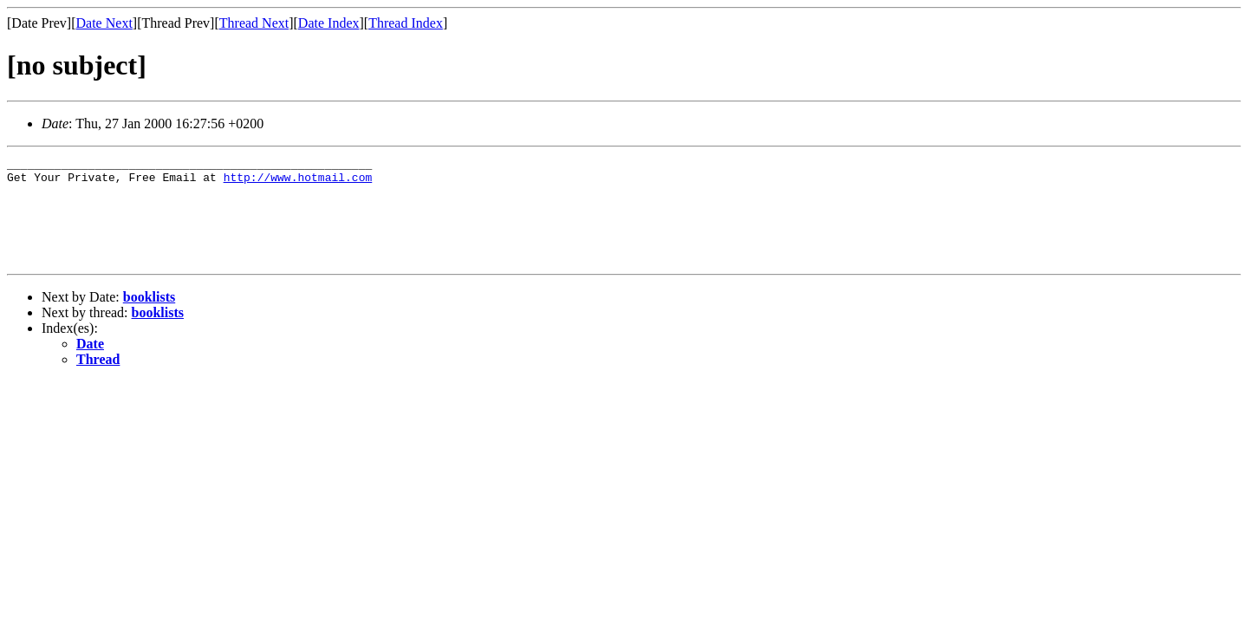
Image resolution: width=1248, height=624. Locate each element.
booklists (149, 317)
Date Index (329, 23)
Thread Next (254, 23)
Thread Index (405, 23)
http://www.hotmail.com (298, 182)
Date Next (104, 23)
